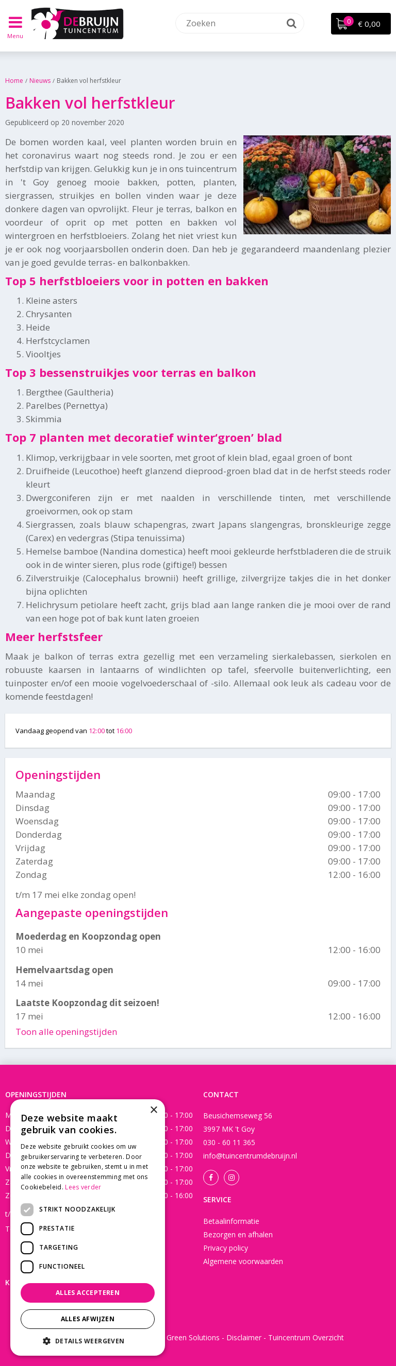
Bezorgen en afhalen (238, 1234)
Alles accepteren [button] (88, 1292)
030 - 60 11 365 (229, 1142)
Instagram (231, 1177)
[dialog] (87, 1227)
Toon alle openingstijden (66, 1032)
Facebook (211, 1177)
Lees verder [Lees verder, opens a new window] (83, 1187)
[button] (88, 1340)
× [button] (153, 1110)
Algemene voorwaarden (243, 1261)
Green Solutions (193, 1337)
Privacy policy (225, 1248)
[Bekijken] (361, 23)
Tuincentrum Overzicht (306, 1337)
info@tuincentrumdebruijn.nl (250, 1156)
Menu (16, 36)
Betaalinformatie (231, 1221)
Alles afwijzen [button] (88, 1319)
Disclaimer (243, 1337)
